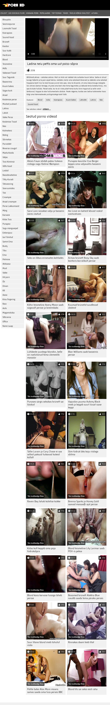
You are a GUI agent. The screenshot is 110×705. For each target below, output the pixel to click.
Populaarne (45, 13)
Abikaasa (6, 264)
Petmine (6, 259)
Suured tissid (8, 37)
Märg (5, 210)
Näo (4, 126)
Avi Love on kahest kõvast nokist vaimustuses (85, 212)
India (48, 100)
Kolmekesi (7, 130)
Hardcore (7, 55)
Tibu (4, 250)
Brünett (6, 42)
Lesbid (5, 170)
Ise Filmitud (8, 237)
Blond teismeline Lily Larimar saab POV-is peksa (86, 550)
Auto (5, 308)
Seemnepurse (9, 24)
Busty (5, 246)
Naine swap (8, 326)
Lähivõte (83, 100)
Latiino (6, 108)
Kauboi (6, 46)
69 (4, 290)
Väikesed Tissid (9, 73)
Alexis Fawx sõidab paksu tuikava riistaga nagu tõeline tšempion (44, 162)
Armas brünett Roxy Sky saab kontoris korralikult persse (83, 259)
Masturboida (8, 153)
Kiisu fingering (9, 299)
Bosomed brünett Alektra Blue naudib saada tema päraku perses (85, 597)
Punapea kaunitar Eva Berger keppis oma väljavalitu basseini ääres (84, 164)
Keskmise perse (10, 99)
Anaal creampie (9, 201)
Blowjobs (7, 19)
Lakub (5, 113)
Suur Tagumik (8, 77)
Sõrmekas (7, 139)
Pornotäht (7, 144)
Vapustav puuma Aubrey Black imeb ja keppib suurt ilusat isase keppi (85, 404)
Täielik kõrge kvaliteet (79, 13)
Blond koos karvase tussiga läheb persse (44, 597)
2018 (33, 70)
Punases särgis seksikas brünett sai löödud (45, 403)
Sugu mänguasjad (10, 228)
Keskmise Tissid (10, 122)
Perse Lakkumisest (11, 206)
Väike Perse (8, 117)
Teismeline (7, 64)
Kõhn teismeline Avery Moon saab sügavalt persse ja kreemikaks (45, 306)
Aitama (95, 13)
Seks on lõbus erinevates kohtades (45, 257)
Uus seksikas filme (16, 13)
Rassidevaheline (10, 175)
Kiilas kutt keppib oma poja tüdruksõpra (41, 550)
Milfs (5, 68)
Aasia (5, 295)
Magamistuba (8, 313)
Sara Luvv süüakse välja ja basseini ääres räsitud (45, 212)
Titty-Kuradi (8, 179)
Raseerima (7, 82)
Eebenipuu (7, 233)
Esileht (4, 13)
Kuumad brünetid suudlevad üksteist (83, 306)
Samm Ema (8, 241)
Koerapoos (7, 33)
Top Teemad (57, 13)
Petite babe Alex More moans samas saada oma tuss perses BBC (45, 691)
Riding (5, 135)
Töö (4, 193)
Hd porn (6, 277)
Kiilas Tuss (7, 219)
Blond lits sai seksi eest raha (82, 689)
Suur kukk (7, 50)
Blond (5, 59)
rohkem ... (47, 109)
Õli (4, 281)
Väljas (5, 157)
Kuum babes (8, 86)
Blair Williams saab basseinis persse (83, 353)
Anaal (5, 95)
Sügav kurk (7, 90)
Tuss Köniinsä (8, 162)
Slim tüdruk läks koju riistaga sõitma (83, 453)
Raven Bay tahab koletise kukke (43, 501)
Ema (4, 255)
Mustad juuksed (10, 104)
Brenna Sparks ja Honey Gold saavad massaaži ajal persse (83, 503)
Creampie (7, 197)
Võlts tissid (7, 166)
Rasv (5, 304)
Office (5, 321)
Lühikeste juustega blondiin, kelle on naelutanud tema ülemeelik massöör (44, 354)
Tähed (65, 13)
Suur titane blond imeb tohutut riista (43, 644)
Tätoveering (8, 184)
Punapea (6, 224)
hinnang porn (32, 13)
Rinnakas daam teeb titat (81, 642)
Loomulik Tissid (9, 28)
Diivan (5, 286)
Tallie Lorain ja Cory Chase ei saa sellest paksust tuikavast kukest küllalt (44, 454)
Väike (5, 273)
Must (5, 268)
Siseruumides (9, 188)
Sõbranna (7, 317)
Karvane (6, 215)
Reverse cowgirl (10, 148)
